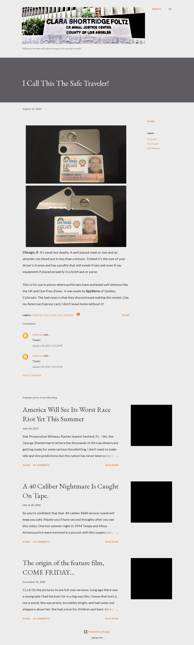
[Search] (156, 9)
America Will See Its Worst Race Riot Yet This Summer (67, 414)
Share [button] (151, 121)
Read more (112, 465)
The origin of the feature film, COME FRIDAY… (63, 567)
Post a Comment (32, 375)
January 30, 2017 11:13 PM (47, 345)
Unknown (37, 334)
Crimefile (151, 139)
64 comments (41, 541)
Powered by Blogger (97, 631)
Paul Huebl (152, 143)
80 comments (41, 465)
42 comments (41, 618)
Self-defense (153, 148)
